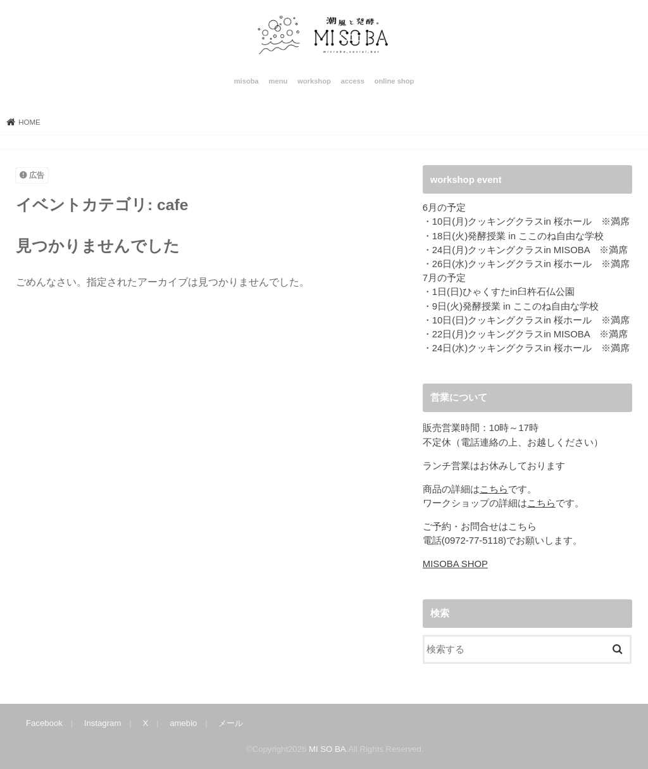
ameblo (183, 723)
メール (230, 723)
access (352, 81)
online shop (394, 81)
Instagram (103, 723)
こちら (494, 489)
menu (277, 81)
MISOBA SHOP (455, 564)
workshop (314, 81)
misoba (246, 81)
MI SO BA (327, 749)
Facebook (44, 723)
